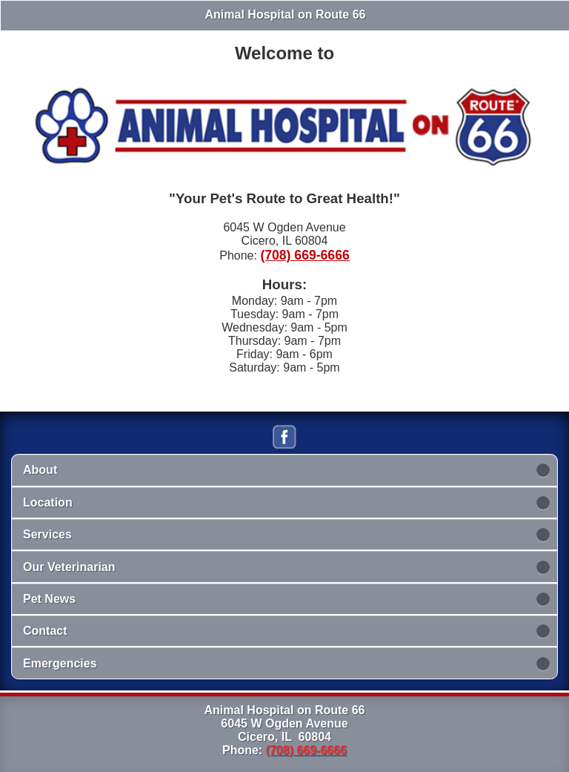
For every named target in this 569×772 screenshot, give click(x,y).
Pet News (49, 599)
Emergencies (60, 663)
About (40, 469)
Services (47, 534)
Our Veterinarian (69, 567)
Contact (45, 630)
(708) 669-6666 (304, 255)
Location (48, 502)
